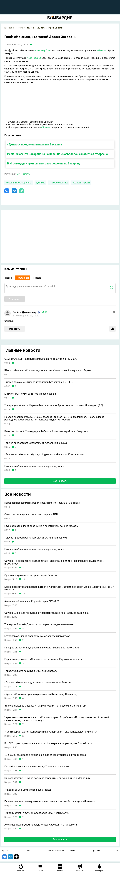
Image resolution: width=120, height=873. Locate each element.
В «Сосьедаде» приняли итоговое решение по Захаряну (43, 163)
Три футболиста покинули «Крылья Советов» (30, 671)
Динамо (40, 182)
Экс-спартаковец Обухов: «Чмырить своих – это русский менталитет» (45, 705)
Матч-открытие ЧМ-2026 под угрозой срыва (30, 393)
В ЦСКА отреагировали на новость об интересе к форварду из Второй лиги (48, 743)
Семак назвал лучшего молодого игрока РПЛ (31, 514)
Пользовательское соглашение (61, 851)
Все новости (60, 480)
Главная (8, 28)
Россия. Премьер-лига (18, 182)
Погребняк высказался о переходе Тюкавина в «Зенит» (36, 766)
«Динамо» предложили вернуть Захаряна (34, 144)
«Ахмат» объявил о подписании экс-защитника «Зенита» (37, 682)
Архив (5, 851)
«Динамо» (102, 50)
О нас (27, 851)
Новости (19, 28)
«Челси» (45, 127)
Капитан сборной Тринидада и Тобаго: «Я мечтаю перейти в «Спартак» (46, 431)
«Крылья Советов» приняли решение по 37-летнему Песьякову (41, 694)
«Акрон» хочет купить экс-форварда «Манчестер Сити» (36, 813)
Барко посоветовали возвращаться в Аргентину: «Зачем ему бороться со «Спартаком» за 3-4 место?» (59, 588)
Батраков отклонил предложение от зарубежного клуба (37, 636)
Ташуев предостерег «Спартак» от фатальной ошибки (36, 443)
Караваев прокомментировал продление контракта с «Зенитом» (42, 502)
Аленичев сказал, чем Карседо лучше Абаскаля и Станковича (40, 824)
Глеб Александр (59, 182)
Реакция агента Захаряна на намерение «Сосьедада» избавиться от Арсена (57, 154)
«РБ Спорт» (23, 174)
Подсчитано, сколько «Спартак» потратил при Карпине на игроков (43, 659)
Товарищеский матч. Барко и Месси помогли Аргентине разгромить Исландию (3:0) (53, 405)
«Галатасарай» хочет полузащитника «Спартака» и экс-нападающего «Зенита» (50, 731)
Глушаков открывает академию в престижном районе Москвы (41, 526)
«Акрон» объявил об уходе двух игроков (28, 789)
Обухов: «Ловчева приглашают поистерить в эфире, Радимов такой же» (46, 613)
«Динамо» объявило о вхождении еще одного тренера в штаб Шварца (45, 755)
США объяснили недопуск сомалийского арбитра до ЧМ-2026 (40, 359)
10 (23, 579)
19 (23, 594)
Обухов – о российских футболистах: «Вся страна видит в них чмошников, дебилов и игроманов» (54, 562)
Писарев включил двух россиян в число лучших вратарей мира (41, 647)
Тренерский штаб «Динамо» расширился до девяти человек (39, 624)
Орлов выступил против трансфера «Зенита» (30, 575)
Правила (96, 851)
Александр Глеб (42, 50)
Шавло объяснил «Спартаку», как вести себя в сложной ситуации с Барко (47, 370)
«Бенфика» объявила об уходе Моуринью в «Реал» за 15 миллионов (44, 454)
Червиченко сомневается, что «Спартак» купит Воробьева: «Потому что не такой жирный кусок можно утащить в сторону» (57, 718)
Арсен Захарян (34, 58)
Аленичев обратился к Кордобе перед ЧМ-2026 (31, 601)
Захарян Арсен (81, 182)
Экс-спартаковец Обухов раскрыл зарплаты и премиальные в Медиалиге (47, 778)
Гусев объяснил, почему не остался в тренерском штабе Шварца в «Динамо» (49, 801)
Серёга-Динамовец (24, 312)
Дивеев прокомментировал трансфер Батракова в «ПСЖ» (38, 382)
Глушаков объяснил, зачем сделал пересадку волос (34, 466)
